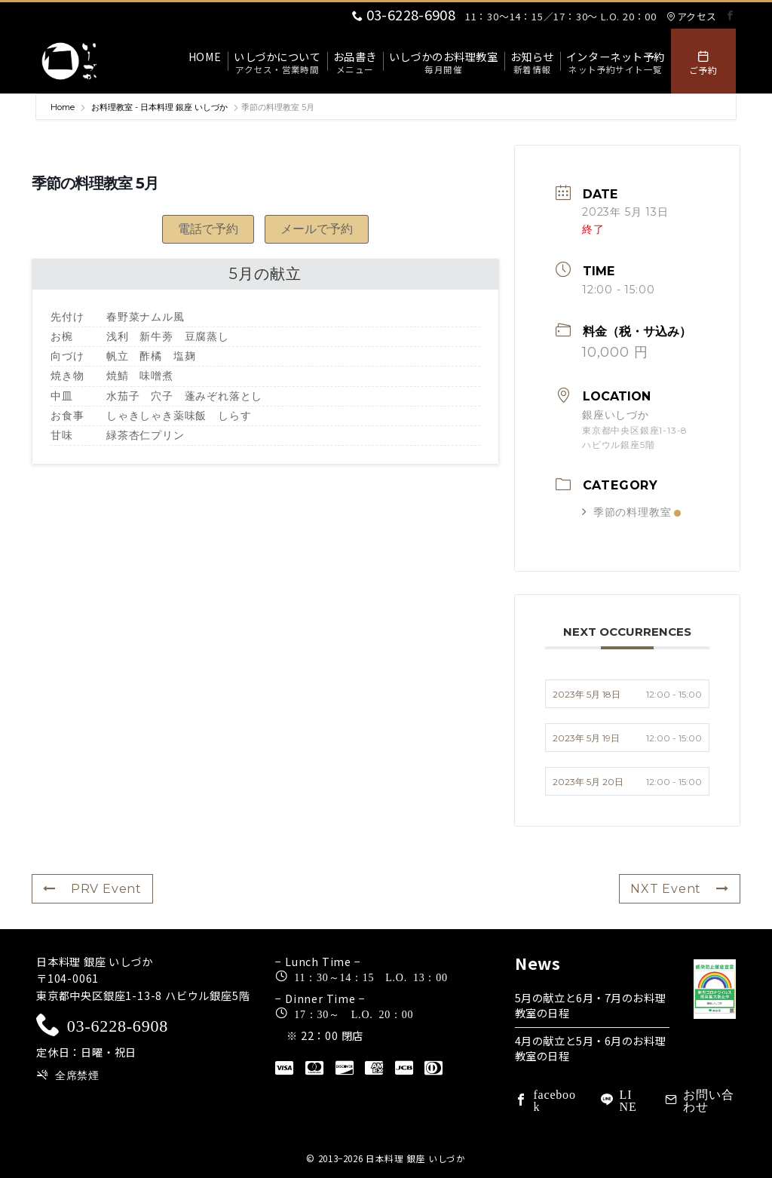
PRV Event (92, 889)
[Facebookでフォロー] (730, 15)
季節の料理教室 (631, 512)
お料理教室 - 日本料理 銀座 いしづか (159, 107)
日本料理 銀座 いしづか (416, 1158)
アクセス (691, 16)
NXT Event (679, 889)
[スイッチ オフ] (703, 61)
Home (64, 107)
